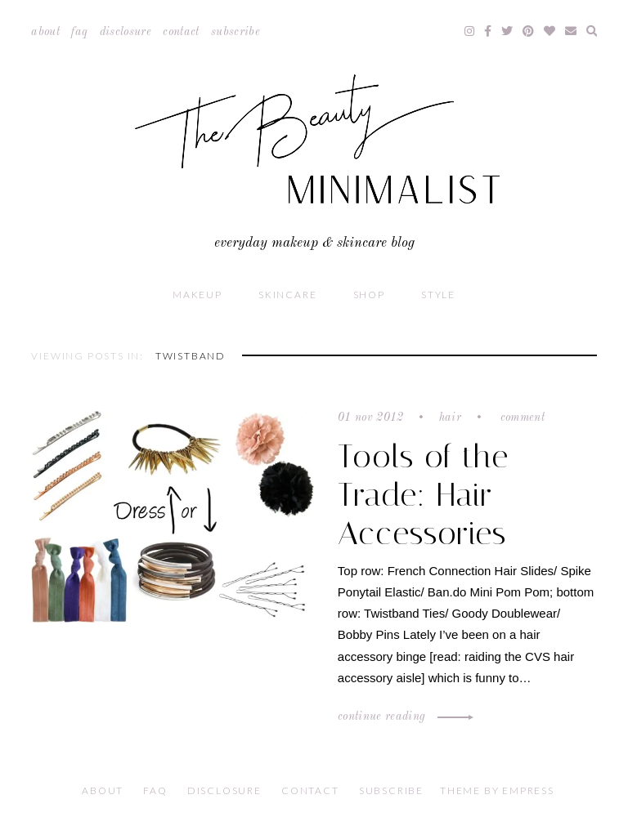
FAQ (79, 32)
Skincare (287, 294)
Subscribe (235, 32)
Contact (181, 32)
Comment (520, 417)
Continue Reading (403, 716)
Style (438, 294)
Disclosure (126, 32)
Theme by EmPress (497, 790)
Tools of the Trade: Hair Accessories (423, 494)
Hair (450, 417)
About (45, 32)
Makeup (197, 294)
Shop (369, 294)
